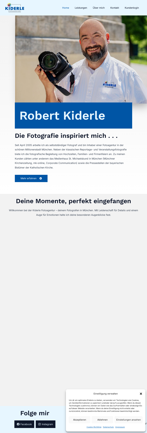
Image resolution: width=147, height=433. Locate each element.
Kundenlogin (132, 7)
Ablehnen (102, 419)
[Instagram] (45, 424)
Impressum (120, 427)
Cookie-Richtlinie (94, 427)
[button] (140, 393)
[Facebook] (24, 424)
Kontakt (116, 7)
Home (69, 7)
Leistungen (84, 7)
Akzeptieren (79, 419)
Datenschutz (108, 427)
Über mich (101, 7)
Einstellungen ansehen (128, 419)
